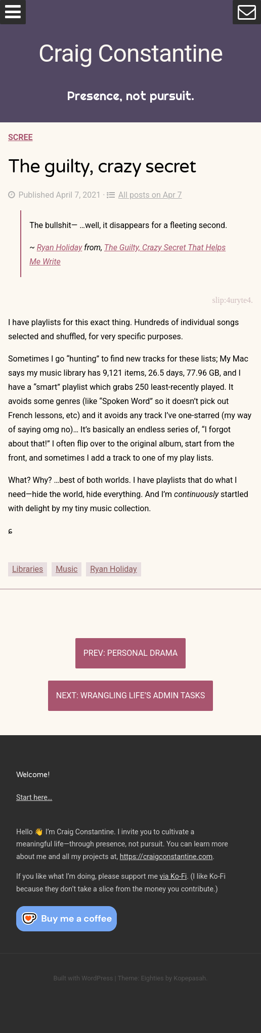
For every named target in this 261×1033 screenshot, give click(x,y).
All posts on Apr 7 (144, 195)
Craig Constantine (130, 53)
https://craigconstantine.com (166, 856)
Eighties (152, 978)
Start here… (34, 797)
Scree (20, 137)
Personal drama (142, 653)
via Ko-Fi (173, 876)
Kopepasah (189, 978)
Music (66, 569)
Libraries (27, 569)
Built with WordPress (83, 978)
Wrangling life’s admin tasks (142, 695)
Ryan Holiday (59, 247)
